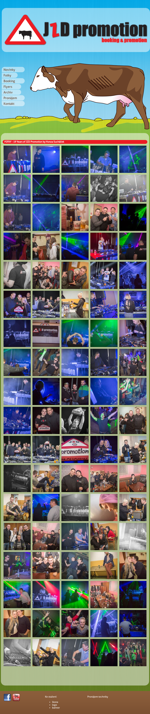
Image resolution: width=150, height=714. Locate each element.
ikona (55, 702)
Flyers (8, 86)
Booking (9, 81)
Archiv (8, 92)
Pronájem (10, 98)
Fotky (7, 75)
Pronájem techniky (97, 696)
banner (56, 707)
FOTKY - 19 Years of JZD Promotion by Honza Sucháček (34, 141)
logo (54, 704)
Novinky (9, 69)
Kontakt (9, 103)
